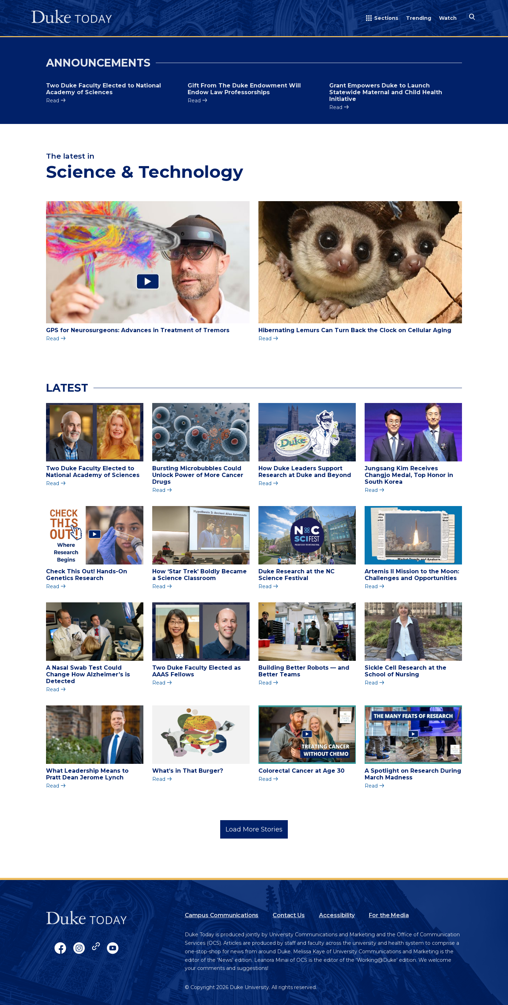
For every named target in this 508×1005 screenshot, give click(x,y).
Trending (418, 18)
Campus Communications (222, 915)
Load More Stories (254, 829)
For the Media (389, 915)
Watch (448, 18)
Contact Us (288, 915)
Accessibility (337, 915)
